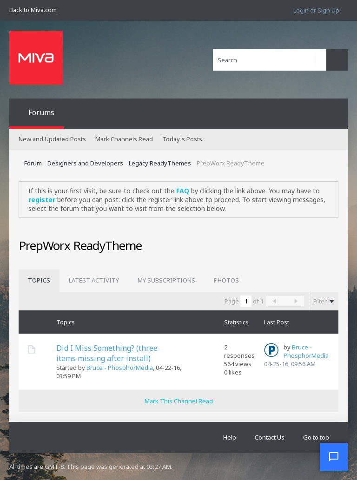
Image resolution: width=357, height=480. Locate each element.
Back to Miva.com (33, 10)
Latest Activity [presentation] (94, 280)
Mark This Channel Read (179, 401)
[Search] (269, 60)
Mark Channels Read (124, 139)
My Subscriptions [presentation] (166, 280)
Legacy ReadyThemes (160, 163)
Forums (41, 112)
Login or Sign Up (316, 10)
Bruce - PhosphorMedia (119, 367)
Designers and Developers (85, 163)
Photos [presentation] (226, 280)
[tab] (39, 280)
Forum (33, 163)
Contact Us (269, 437)
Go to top (316, 437)
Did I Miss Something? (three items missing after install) (107, 353)
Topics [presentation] (39, 280)
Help (229, 437)
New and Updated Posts (52, 139)
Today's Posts (182, 139)
